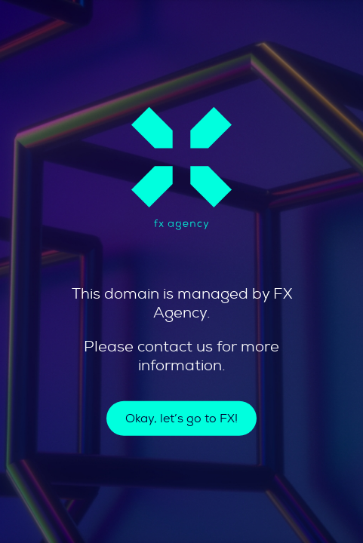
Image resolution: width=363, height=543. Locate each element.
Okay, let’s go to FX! (181, 419)
